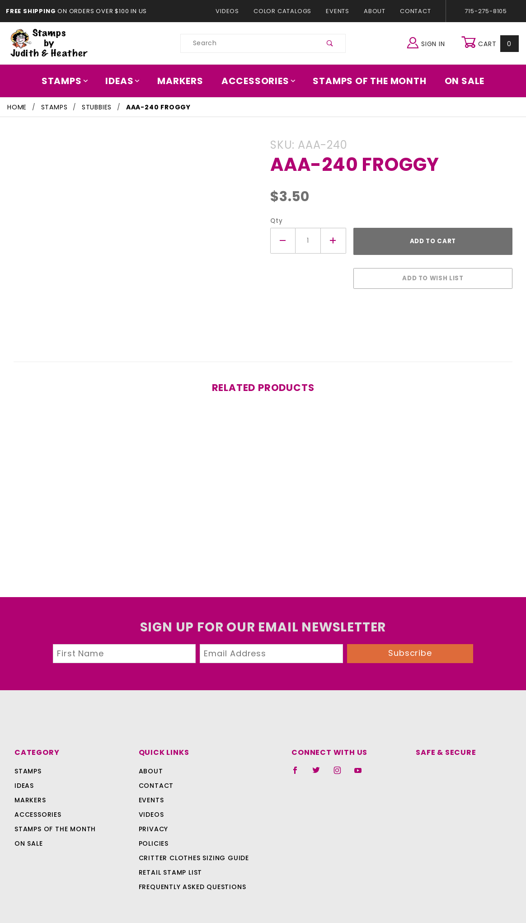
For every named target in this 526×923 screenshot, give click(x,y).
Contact (413, 11)
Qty (275, 220)
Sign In (428, 42)
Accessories (259, 80)
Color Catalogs (284, 11)
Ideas (127, 80)
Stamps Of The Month (365, 80)
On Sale (458, 80)
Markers (183, 80)
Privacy (153, 808)
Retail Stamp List (170, 851)
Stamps (71, 80)
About (374, 11)
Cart (491, 43)
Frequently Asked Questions (191, 866)
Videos (232, 11)
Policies (154, 822)
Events (337, 11)
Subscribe (410, 632)
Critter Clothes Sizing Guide (191, 837)
